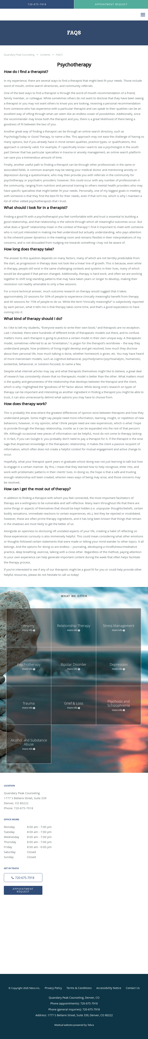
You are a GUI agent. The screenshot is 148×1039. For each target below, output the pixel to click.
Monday (32, 826)
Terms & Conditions (79, 988)
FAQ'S (59, 54)
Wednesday (32, 836)
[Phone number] (23, 877)
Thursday (32, 841)
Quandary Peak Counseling (19, 54)
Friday (32, 846)
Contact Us (133, 988)
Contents (45, 54)
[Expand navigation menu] (143, 14)
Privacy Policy (53, 988)
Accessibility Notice (108, 988)
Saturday (32, 851)
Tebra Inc (34, 988)
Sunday (32, 856)
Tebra (90, 1025)
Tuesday (32, 831)
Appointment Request (23, 890)
